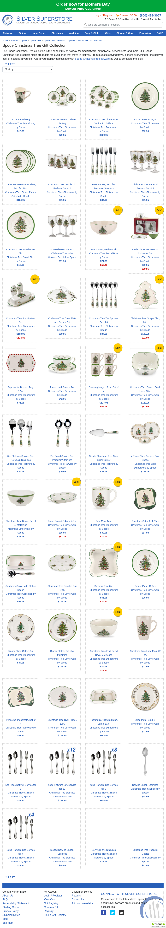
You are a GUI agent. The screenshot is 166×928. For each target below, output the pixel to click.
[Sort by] (27, 69)
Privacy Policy (10, 911)
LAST (11, 64)
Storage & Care (125, 33)
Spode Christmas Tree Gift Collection (85, 40)
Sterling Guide (10, 907)
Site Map (7, 922)
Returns (76, 895)
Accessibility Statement (15, 903)
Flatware (7, 33)
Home (5, 40)
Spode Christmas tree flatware (92, 58)
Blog (5, 918)
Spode (24, 40)
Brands (14, 40)
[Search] (123, 24)
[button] (158, 925)
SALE (160, 33)
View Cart (49, 899)
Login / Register (104, 15)
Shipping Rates (11, 915)
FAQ (5, 899)
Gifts (108, 33)
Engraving (145, 33)
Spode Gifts (35, 40)
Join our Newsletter (83, 903)
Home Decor (39, 33)
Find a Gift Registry (55, 915)
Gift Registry (51, 903)
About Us (7, 895)
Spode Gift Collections (54, 40)
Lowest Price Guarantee (83, 8)
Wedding (74, 33)
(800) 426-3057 (150, 15)
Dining (22, 33)
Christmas (57, 33)
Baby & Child (92, 33)
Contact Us (78, 899)
